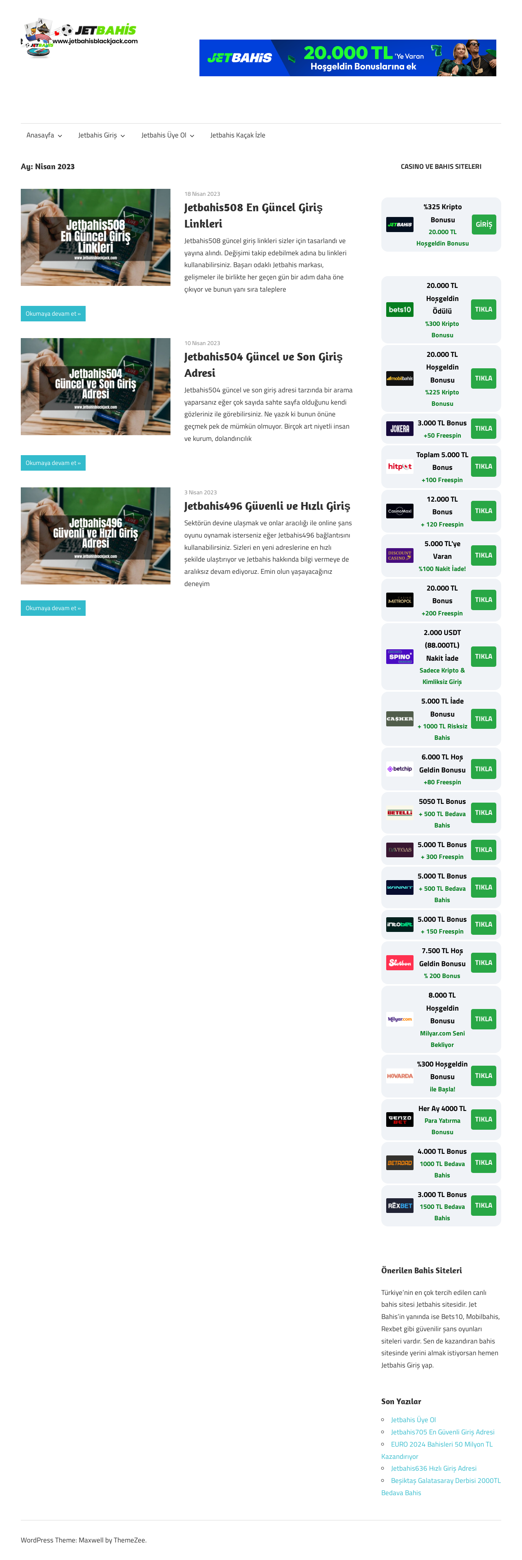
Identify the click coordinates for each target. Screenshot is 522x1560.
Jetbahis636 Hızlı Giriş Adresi (434, 1468)
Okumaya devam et (51, 313)
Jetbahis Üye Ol (168, 135)
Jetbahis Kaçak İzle (237, 135)
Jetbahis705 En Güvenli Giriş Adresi (443, 1432)
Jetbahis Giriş (101, 135)
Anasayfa (44, 135)
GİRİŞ (484, 224)
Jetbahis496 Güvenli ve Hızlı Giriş (267, 505)
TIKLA (483, 309)
